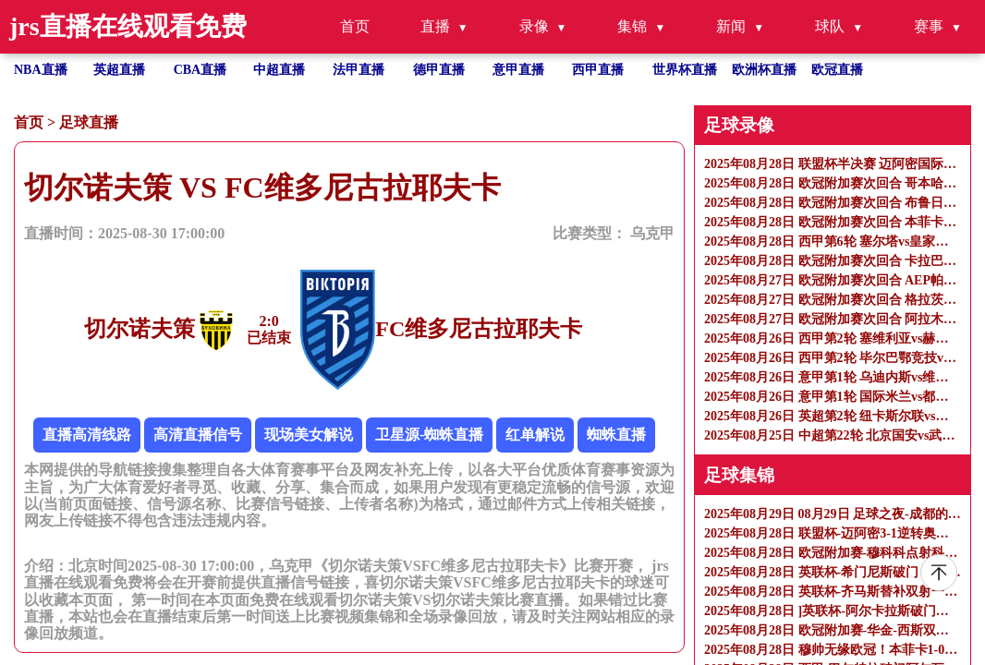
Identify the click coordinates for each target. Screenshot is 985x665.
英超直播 (119, 70)
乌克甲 (652, 233)
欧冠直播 (837, 70)
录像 (534, 26)
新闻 (731, 26)
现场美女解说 (308, 434)
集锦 (632, 26)
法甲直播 (358, 70)
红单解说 (535, 434)
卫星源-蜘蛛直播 (429, 434)
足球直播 (88, 122)
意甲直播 (518, 70)
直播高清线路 (87, 434)
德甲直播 (439, 70)
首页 (355, 26)
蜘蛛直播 (616, 434)
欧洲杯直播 (764, 70)
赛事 (928, 26)
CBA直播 (200, 70)
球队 (830, 26)
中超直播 (279, 70)
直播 (435, 26)
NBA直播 (40, 70)
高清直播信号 (197, 434)
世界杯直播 (684, 70)
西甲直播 (598, 70)
